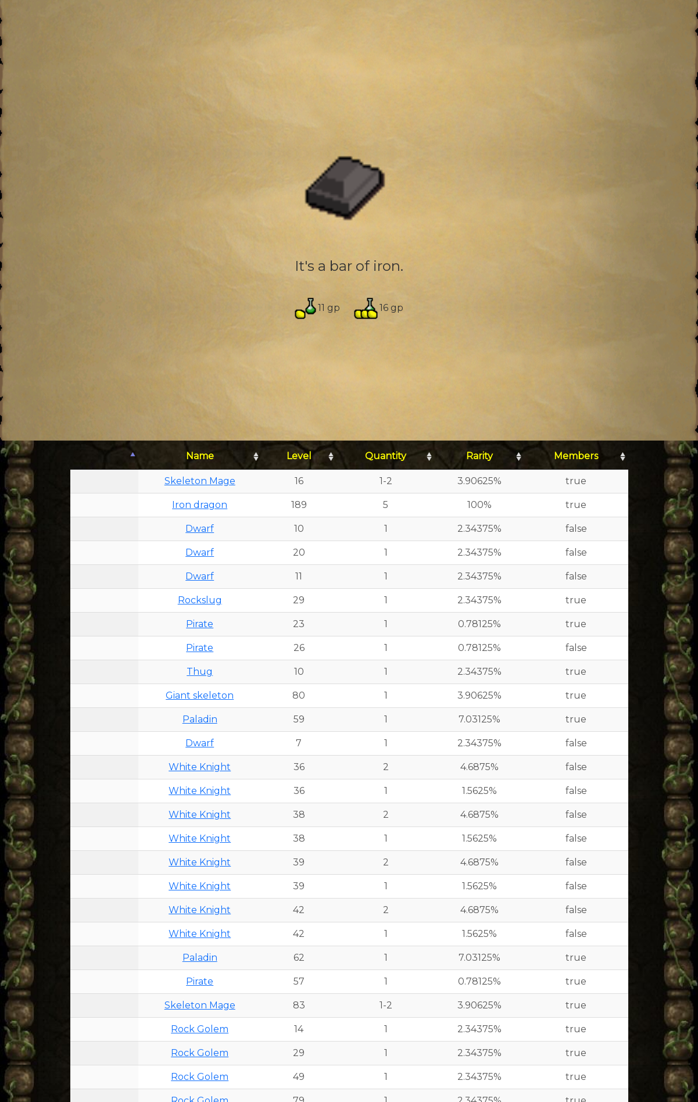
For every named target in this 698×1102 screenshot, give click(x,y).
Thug (200, 671)
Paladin (199, 719)
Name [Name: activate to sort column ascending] (200, 455)
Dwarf (199, 528)
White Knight (200, 766)
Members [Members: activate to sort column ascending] (576, 455)
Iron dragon (199, 504)
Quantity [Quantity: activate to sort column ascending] (385, 455)
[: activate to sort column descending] (104, 456)
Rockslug (200, 600)
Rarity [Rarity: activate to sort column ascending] (479, 455)
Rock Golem (199, 1029)
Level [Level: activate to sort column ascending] (299, 455)
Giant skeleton (200, 695)
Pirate (199, 623)
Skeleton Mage (199, 480)
